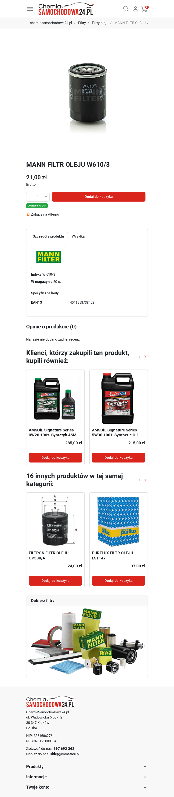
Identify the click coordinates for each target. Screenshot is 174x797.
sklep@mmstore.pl (65, 754)
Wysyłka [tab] (78, 236)
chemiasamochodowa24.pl (51, 23)
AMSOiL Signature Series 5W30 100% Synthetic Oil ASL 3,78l (115, 435)
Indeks (36, 274)
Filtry (82, 23)
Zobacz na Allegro (45, 214)
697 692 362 (64, 749)
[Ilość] (38, 196)
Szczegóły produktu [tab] (48, 236)
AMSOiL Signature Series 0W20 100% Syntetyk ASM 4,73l (52, 435)
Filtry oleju (100, 23)
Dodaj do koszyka (99, 197)
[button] (126, 8)
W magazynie (41, 282)
